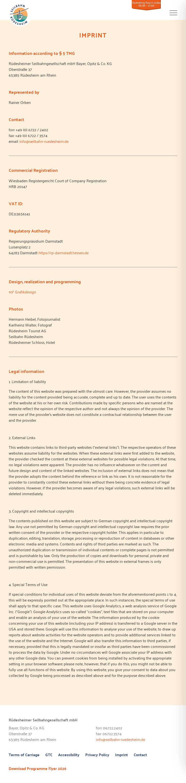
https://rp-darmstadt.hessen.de (64, 252)
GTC (48, 755)
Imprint (121, 755)
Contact (140, 755)
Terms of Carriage (24, 755)
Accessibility (68, 755)
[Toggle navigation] (173, 15)
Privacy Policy (97, 755)
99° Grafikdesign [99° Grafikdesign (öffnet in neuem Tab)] (22, 291)
